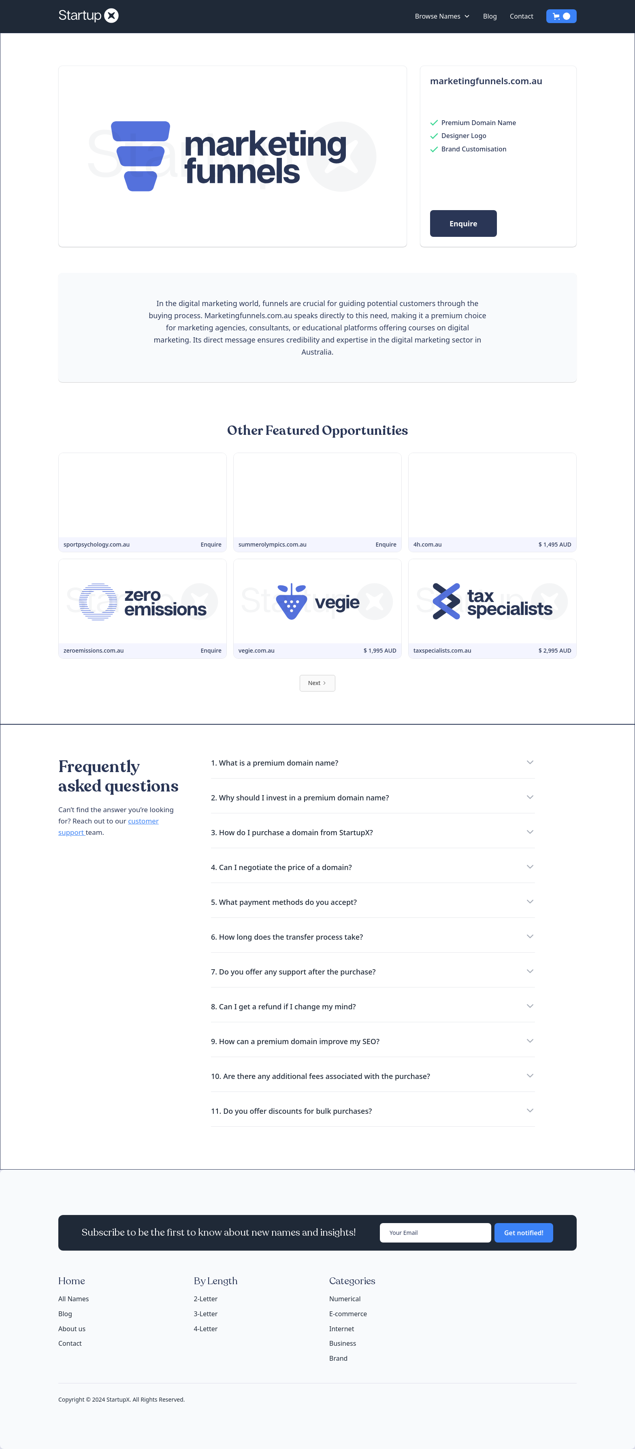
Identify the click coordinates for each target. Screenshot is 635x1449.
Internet (341, 1328)
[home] (92, 16)
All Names (73, 1299)
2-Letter (206, 1298)
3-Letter (206, 1313)
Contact (521, 16)
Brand (338, 1358)
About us (71, 1329)
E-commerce (348, 1313)
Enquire (463, 223)
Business (342, 1343)
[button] (443, 16)
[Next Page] (318, 683)
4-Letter (206, 1328)
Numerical (345, 1298)
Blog (490, 16)
